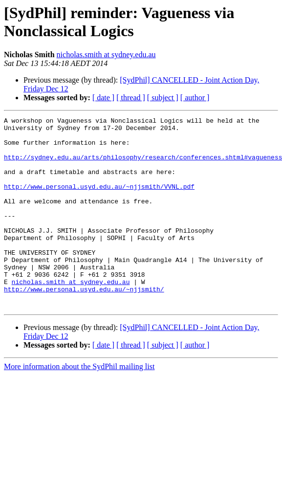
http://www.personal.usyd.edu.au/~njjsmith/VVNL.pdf (99, 201)
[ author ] (195, 97)
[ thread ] (130, 97)
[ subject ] (162, 97)
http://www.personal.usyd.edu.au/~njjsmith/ (84, 324)
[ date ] (103, 97)
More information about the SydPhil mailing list (79, 404)
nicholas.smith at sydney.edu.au (106, 54)
